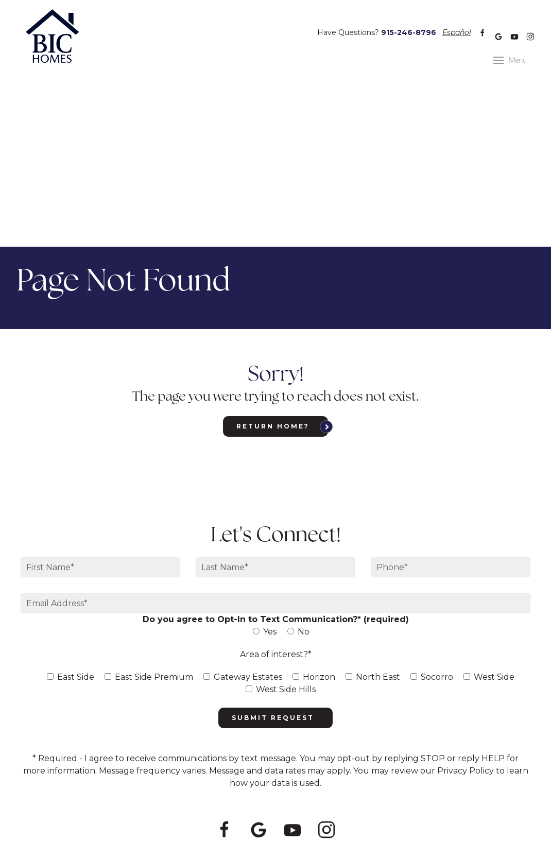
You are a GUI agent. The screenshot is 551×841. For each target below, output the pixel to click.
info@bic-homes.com (409, 758)
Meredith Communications (394, 781)
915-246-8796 (408, 24)
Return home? (272, 259)
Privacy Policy (283, 781)
